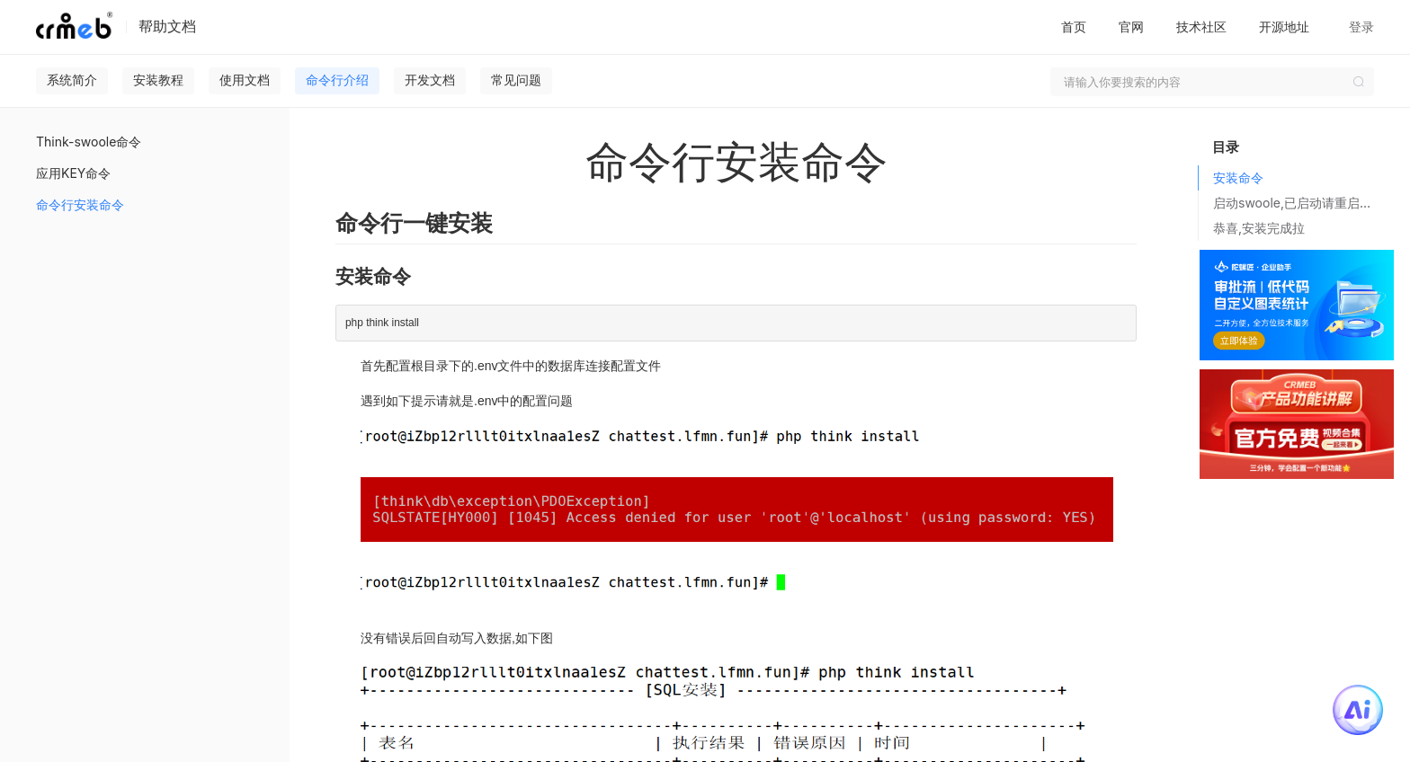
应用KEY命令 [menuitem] (73, 173)
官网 (1131, 26)
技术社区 (1201, 26)
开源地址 (1284, 26)
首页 (1073, 26)
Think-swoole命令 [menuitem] (88, 141)
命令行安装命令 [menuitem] (80, 204)
